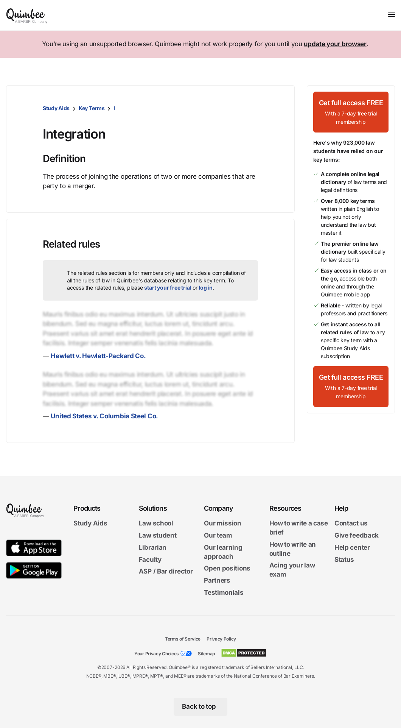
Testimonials (223, 592)
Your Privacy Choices (156, 653)
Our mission (222, 523)
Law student (158, 535)
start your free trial (167, 287)
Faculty (150, 559)
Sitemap (206, 653)
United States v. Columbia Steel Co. (104, 416)
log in (206, 287)
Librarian (152, 547)
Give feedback (356, 535)
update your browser (335, 44)
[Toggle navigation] (391, 14)
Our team (218, 535)
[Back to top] (200, 707)
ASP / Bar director (166, 571)
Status (344, 559)
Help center (352, 547)
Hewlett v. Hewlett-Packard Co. (98, 356)
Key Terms (91, 108)
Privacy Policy (221, 639)
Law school (156, 523)
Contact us (351, 523)
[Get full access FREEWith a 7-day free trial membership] (351, 112)
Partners (217, 580)
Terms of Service (183, 639)
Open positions (227, 568)
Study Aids (56, 108)
